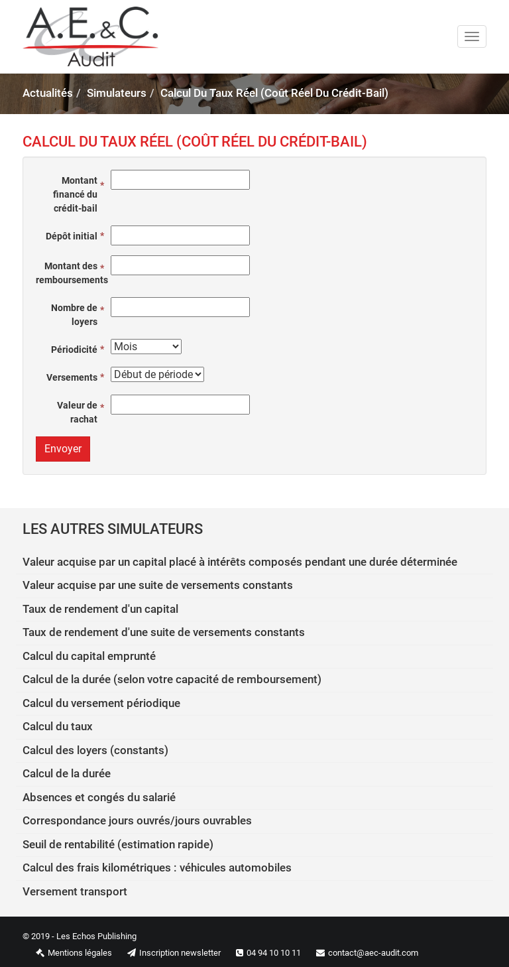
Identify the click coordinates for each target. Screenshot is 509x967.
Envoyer (63, 448)
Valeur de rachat (77, 412)
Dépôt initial (71, 236)
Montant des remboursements (70, 273)
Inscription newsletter (167, 953)
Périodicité (74, 349)
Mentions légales (67, 953)
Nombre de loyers (74, 314)
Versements (71, 377)
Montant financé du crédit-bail (75, 194)
